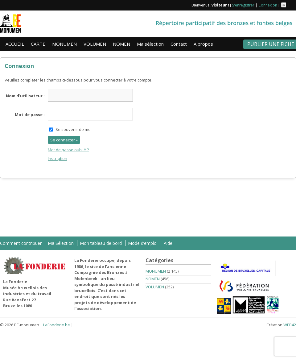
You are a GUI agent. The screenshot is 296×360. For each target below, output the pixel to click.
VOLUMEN (95, 44)
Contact (179, 44)
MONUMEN (64, 44)
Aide (168, 243)
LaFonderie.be (56, 325)
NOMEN (121, 44)
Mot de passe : (30, 114)
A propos (203, 44)
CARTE (38, 44)
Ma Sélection (61, 243)
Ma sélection (150, 44)
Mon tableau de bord (101, 243)
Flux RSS (283, 4)
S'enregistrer (243, 5)
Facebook (293, 4)
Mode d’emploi (143, 243)
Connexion (267, 5)
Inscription (57, 158)
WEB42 (289, 325)
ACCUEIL (15, 44)
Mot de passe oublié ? (68, 150)
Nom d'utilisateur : (25, 95)
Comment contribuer (21, 243)
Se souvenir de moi (74, 129)
